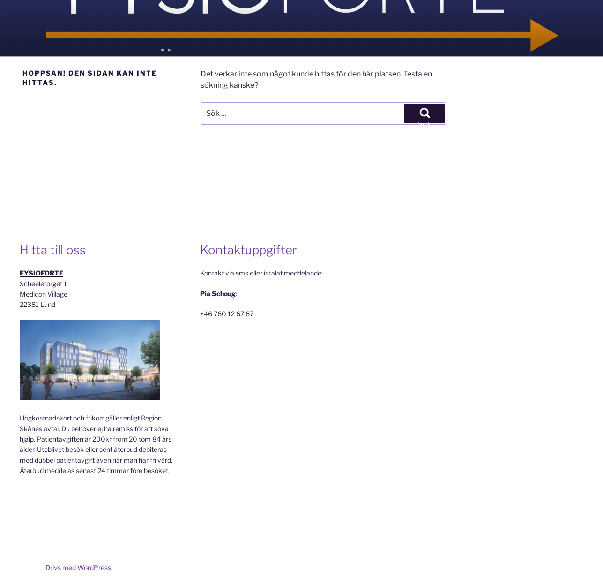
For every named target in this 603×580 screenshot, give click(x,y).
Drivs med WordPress (78, 568)
